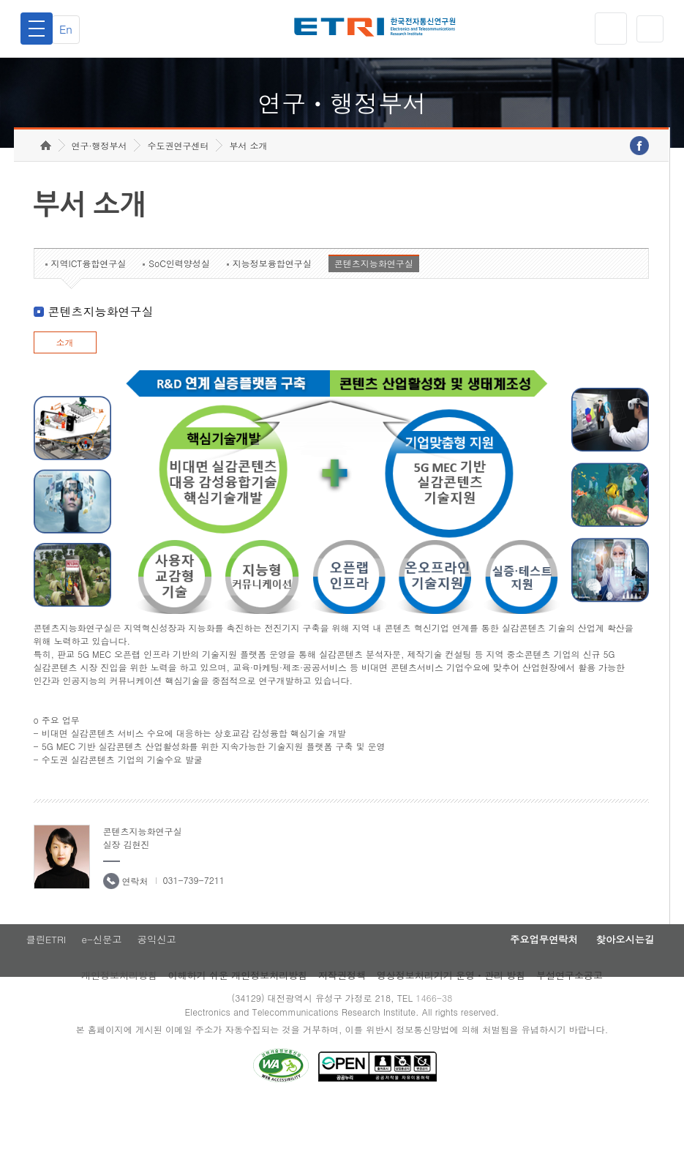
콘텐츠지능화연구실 (373, 312)
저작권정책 (342, 1027)
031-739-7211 (194, 929)
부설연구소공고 (569, 1027)
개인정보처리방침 (119, 1027)
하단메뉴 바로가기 (0, 0)
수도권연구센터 (177, 194)
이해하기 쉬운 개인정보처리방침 (238, 1027)
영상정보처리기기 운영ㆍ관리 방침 (451, 1027)
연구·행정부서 (99, 194)
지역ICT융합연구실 (89, 312)
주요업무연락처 (521, 990)
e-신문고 (102, 990)
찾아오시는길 (617, 990)
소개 (65, 391)
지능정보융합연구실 (272, 312)
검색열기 (647, 28)
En (73, 29)
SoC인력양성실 (179, 312)
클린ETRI (41, 990)
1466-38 (439, 1050)
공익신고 (162, 990)
